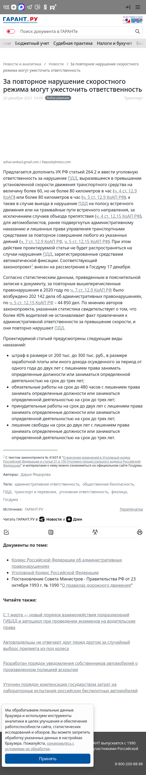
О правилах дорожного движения (96, 585)
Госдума (10, 499)
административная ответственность (47, 484)
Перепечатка (131, 509)
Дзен (74, 519)
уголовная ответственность (83, 491)
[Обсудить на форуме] (95, 532)
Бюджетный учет (32, 43)
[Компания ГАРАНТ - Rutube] (53, 7)
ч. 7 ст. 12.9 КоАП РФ (41, 241)
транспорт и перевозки (35, 491)
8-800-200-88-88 (129, 763)
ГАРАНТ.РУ (34, 509)
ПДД (72, 178)
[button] (128, 7)
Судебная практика (73, 43)
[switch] (11, 31)
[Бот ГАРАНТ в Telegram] (37, 7)
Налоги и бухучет (114, 43)
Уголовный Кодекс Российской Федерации (55, 572)
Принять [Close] (48, 759)
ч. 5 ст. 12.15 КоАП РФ (86, 241)
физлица (119, 491)
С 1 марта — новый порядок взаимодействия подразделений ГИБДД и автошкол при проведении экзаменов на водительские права (69, 621)
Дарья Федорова (36, 474)
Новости (50, 519)
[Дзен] (13, 7)
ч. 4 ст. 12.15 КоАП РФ (118, 216)
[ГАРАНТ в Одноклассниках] (45, 7)
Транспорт (133, 97)
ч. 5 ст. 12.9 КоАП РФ (103, 197)
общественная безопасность (108, 484)
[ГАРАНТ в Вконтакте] (6, 7)
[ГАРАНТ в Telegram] (29, 7)
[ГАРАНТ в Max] (21, 7)
